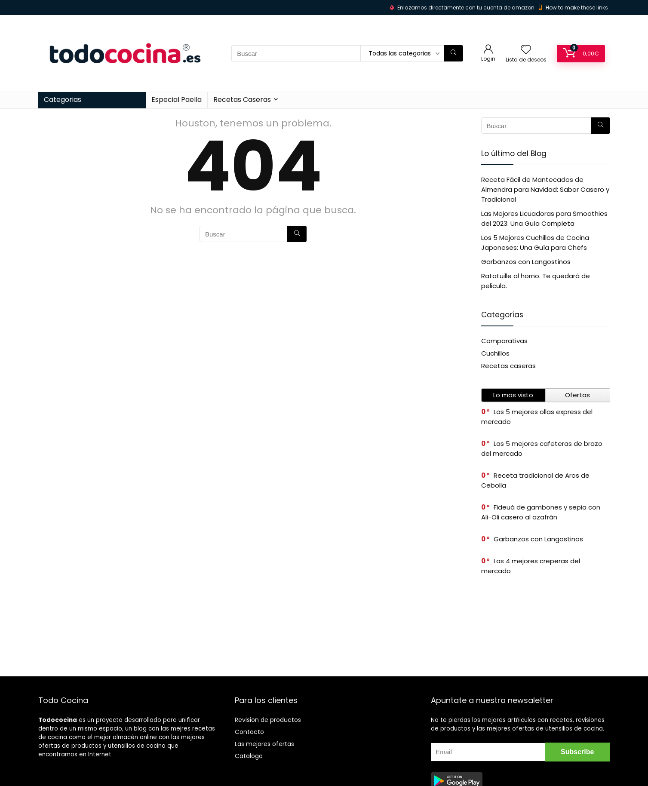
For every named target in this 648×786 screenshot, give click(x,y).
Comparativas (504, 340)
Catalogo (249, 756)
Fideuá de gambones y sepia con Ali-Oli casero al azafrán (540, 512)
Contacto (249, 732)
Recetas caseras (508, 365)
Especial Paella (176, 99)
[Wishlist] (526, 50)
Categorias (62, 99)
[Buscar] (453, 53)
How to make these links (577, 7)
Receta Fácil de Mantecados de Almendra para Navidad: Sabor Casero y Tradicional (545, 189)
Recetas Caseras (242, 99)
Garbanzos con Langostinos (526, 261)
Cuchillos (495, 353)
